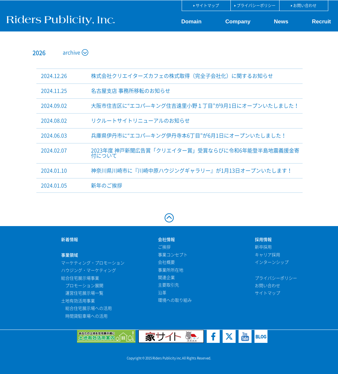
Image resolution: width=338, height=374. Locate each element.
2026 (39, 53)
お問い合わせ (267, 286)
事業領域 (69, 255)
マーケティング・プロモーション (92, 263)
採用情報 (263, 239)
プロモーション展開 (84, 286)
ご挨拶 (164, 247)
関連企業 (166, 277)
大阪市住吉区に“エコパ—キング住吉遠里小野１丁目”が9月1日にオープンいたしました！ (195, 105)
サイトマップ (267, 293)
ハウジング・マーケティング (88, 270)
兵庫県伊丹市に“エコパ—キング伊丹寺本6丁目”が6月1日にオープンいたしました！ (188, 135)
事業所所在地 (170, 270)
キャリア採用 (267, 255)
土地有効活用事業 (78, 301)
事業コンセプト (173, 255)
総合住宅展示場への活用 (88, 308)
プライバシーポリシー (276, 278)
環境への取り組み (175, 300)
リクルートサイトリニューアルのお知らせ (140, 120)
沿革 (162, 293)
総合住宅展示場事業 (80, 278)
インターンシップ (272, 262)
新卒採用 (263, 247)
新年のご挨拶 (106, 185)
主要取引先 (168, 285)
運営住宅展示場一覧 (84, 293)
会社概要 (166, 262)
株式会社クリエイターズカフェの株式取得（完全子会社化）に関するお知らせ (182, 75)
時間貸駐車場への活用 (86, 316)
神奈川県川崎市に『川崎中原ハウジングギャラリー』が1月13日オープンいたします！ (191, 170)
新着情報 (69, 239)
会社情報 (166, 239)
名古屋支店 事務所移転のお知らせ (130, 90)
